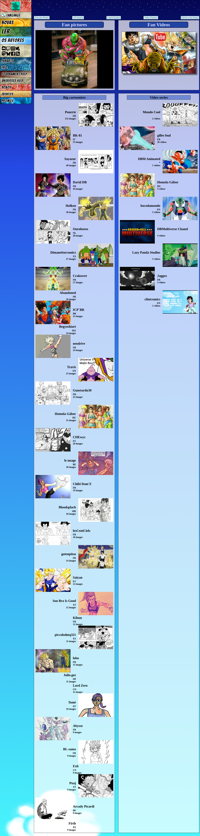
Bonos (6, 87)
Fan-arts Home (42, 17)
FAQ (4, 67)
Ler (6, 31)
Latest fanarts (113, 17)
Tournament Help (14, 74)
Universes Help (12, 81)
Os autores (13, 40)
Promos (8, 101)
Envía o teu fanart (190, 17)
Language (11, 15)
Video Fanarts (150, 17)
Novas (8, 22)
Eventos (8, 94)
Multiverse (77, 8)
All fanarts (78, 17)
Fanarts (8, 61)
